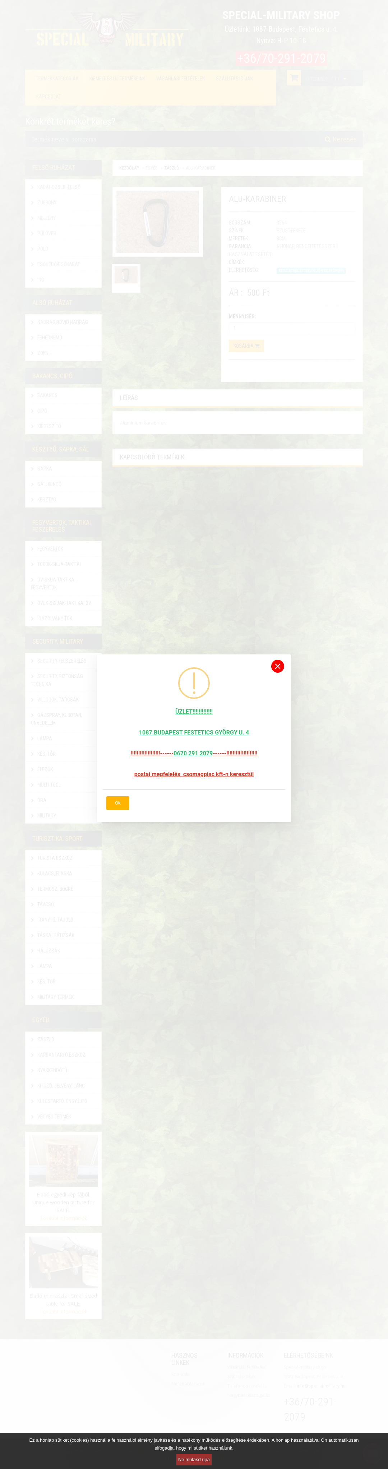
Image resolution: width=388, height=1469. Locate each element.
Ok (118, 803)
